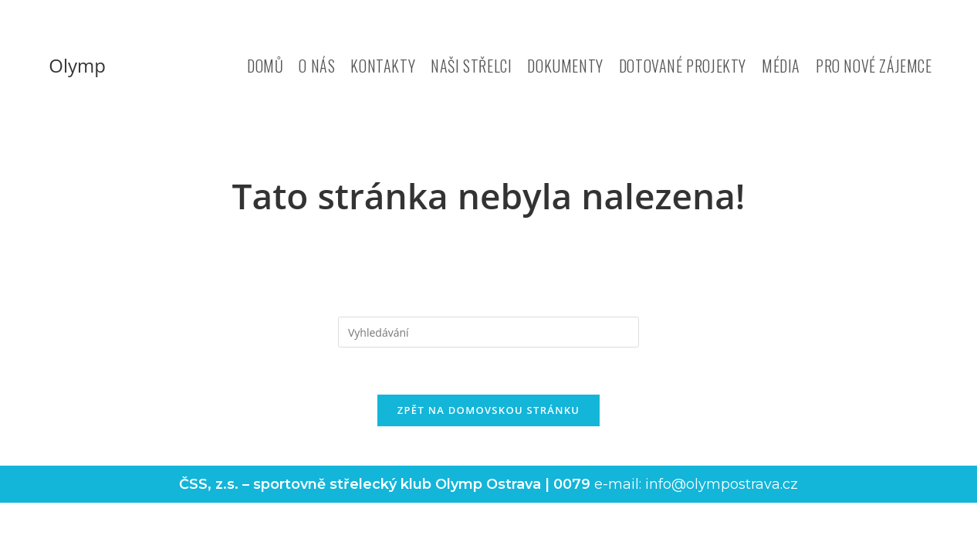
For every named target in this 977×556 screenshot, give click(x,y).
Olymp (77, 65)
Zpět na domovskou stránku (488, 410)
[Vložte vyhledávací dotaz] (488, 332)
